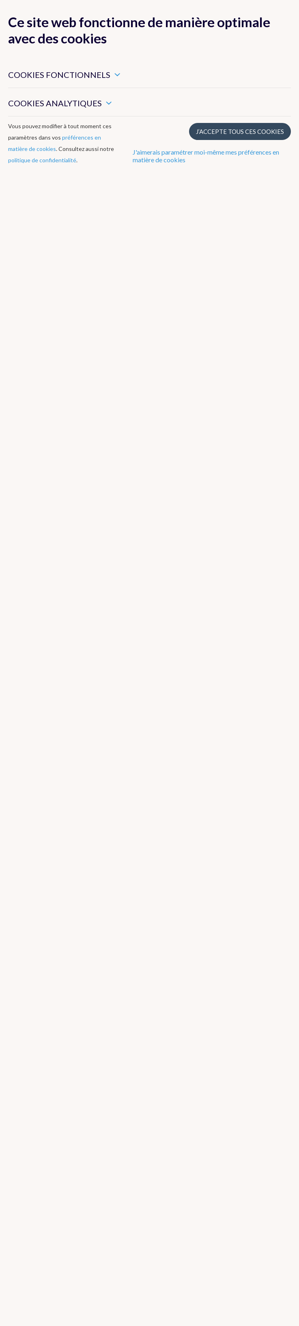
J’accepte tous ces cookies (240, 131)
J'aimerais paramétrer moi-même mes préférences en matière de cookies (206, 156)
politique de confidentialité (42, 160)
